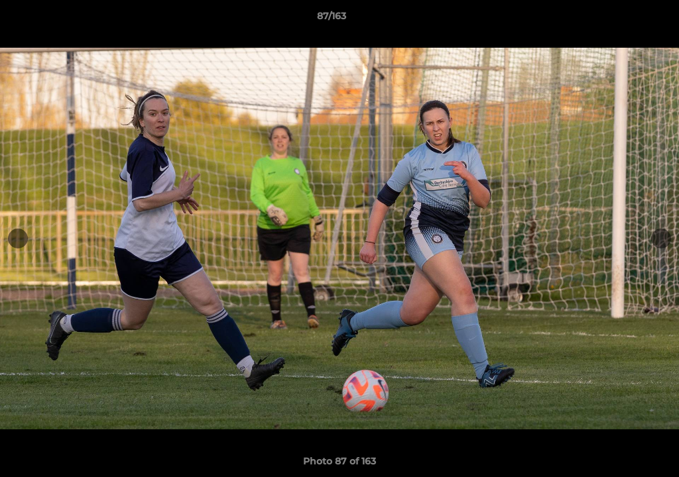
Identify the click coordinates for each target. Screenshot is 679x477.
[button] (623, 19)
